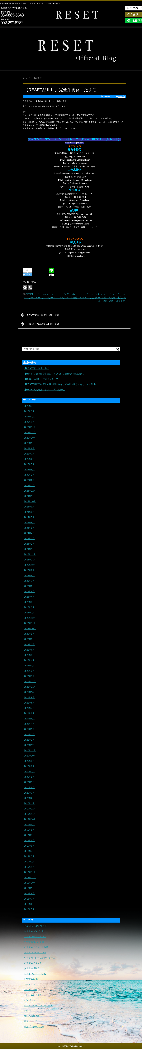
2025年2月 (29, 480)
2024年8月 (29, 512)
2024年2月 (29, 544)
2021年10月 (30, 692)
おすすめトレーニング (35, 952)
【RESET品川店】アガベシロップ (41, 379)
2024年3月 (29, 538)
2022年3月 (29, 665)
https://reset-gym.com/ (74, 143)
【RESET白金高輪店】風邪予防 (40, 324)
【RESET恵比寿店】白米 (36, 368)
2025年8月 (29, 448)
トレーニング (30, 989)
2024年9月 (29, 507)
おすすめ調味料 (32, 979)
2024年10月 (30, 501)
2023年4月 (29, 597)
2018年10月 (30, 883)
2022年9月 (29, 634)
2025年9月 (29, 443)
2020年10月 (30, 756)
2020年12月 (30, 745)
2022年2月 (29, 671)
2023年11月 (30, 560)
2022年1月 (29, 676)
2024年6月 (29, 522)
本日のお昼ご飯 (32, 1016)
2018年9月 (29, 888)
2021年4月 (29, 724)
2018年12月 (30, 872)
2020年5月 (29, 782)
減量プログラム (32, 1021)
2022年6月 (29, 650)
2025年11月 (30, 432)
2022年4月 (29, 660)
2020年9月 (29, 761)
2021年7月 (29, 708)
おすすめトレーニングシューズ (39, 958)
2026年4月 (29, 406)
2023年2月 (29, 607)
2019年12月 (30, 809)
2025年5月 (29, 464)
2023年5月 (29, 591)
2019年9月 (29, 824)
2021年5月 (29, 718)
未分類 (121, 96)
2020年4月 (29, 787)
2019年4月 (29, 851)
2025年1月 (29, 485)
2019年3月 (29, 856)
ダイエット (29, 984)
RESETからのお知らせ (35, 926)
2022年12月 (30, 618)
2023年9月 (29, 570)
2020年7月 (29, 771)
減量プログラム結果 (34, 1026)
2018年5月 (29, 909)
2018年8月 (29, 893)
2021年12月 (30, 681)
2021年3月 (29, 729)
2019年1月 (29, 867)
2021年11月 (30, 687)
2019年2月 (29, 862)
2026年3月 (29, 411)
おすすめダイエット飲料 (36, 947)
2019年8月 (29, 830)
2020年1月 (29, 803)
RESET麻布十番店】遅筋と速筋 (40, 315)
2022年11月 (30, 623)
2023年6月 (29, 586)
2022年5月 (29, 655)
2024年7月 (29, 517)
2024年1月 (29, 549)
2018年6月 (29, 904)
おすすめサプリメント (35, 936)
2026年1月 (29, 422)
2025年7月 (29, 454)
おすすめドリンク (33, 963)
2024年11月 (30, 496)
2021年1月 (29, 740)
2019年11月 (30, 814)
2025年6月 (29, 459)
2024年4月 (29, 533)
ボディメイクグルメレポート (38, 1005)
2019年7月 (29, 835)
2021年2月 (29, 734)
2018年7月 (29, 899)
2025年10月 (30, 438)
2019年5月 (29, 846)
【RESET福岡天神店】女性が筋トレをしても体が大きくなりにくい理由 (60, 384)
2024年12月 (30, 491)
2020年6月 (29, 777)
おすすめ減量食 (32, 968)
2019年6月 (29, 840)
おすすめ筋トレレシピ (35, 973)
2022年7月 (29, 644)
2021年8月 (29, 703)
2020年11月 (30, 750)
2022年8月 (29, 639)
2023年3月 (29, 602)
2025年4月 (29, 469)
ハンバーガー (30, 1000)
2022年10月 (30, 628)
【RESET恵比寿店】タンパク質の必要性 (44, 389)
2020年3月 (29, 793)
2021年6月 (29, 713)
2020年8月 (29, 766)
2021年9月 (29, 697)
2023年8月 (29, 575)
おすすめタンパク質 (34, 942)
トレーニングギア (33, 995)
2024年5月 (29, 528)
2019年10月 (30, 819)
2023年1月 (29, 612)
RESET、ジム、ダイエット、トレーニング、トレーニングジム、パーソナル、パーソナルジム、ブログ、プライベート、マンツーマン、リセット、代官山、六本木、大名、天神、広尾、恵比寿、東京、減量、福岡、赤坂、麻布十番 (75, 297)
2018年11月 (30, 877)
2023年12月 (30, 554)
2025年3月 (29, 475)
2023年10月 (30, 565)
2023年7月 (29, 581)
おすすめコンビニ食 (34, 931)
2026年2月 (29, 416)
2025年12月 (30, 427)
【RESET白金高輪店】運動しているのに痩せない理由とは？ (54, 374)
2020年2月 (29, 798)
